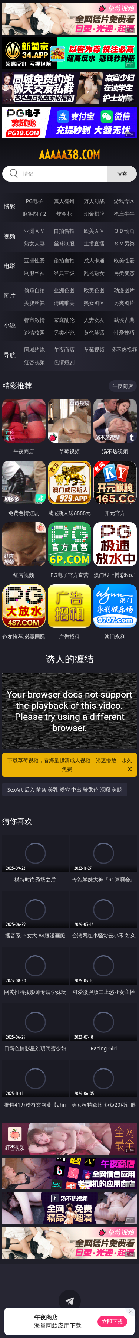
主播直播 (94, 243)
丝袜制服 (64, 243)
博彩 (10, 206)
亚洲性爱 (34, 260)
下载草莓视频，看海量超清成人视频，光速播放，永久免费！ (70, 765)
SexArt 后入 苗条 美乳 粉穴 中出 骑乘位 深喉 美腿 (64, 789)
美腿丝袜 (34, 302)
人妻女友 (94, 319)
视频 (10, 236)
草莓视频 (94, 349)
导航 (10, 355)
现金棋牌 (94, 213)
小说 (10, 325)
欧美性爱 (124, 260)
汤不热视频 (124, 349)
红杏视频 (34, 362)
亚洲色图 (64, 290)
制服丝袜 (34, 273)
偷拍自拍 (64, 260)
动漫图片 (124, 290)
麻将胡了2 (34, 213)
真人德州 (64, 201)
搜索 (122, 173)
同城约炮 (34, 349)
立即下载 (112, 1321)
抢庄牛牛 (124, 213)
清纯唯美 (64, 302)
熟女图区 (94, 302)
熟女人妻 (34, 243)
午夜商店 (64, 349)
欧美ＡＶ (94, 230)
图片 (10, 295)
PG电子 (34, 201)
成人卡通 (94, 260)
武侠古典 (124, 319)
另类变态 (124, 273)
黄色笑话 (94, 332)
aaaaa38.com (69, 154)
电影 (10, 266)
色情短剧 (64, 362)
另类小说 (64, 332)
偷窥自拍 (34, 290)
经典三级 (64, 273)
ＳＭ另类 (124, 243)
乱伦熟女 (94, 273)
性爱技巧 (124, 332)
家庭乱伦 (64, 319)
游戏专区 (124, 201)
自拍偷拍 (64, 230)
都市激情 (34, 319)
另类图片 (124, 302)
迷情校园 (34, 332)
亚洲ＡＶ (34, 230)
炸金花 (64, 213)
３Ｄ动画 (124, 230)
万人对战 (94, 201)
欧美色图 (94, 290)
